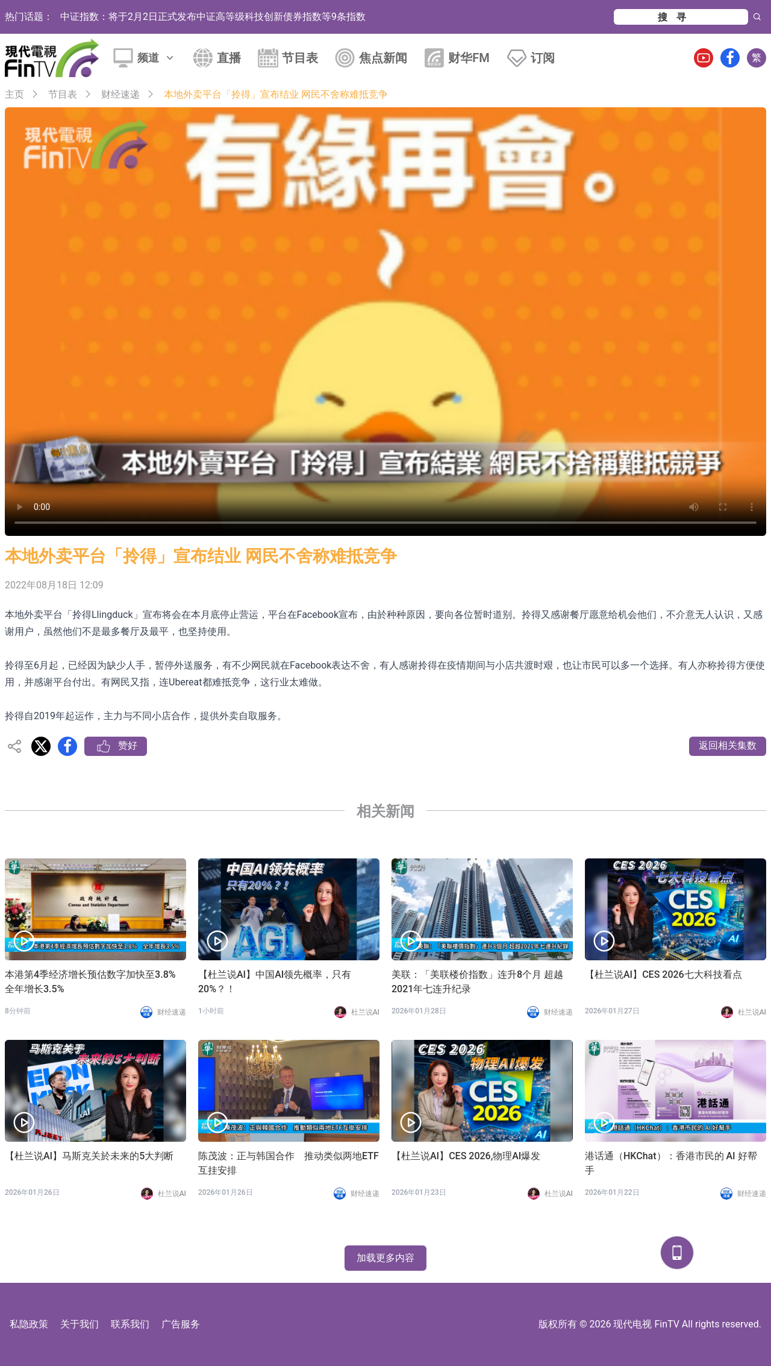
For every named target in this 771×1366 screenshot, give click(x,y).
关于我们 (79, 1324)
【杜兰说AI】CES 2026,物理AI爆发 (466, 1156)
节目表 (300, 58)
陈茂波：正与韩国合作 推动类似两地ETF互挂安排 (288, 1163)
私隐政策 (29, 1324)
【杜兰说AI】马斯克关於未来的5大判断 (89, 1156)
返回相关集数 (728, 745)
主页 (14, 94)
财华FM (469, 58)
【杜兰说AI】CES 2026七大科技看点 (663, 974)
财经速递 (120, 94)
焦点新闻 (383, 58)
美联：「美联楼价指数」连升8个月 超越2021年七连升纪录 (477, 982)
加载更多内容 (385, 1258)
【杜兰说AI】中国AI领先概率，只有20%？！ (274, 982)
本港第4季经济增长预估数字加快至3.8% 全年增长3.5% (95, 982)
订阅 (543, 58)
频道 (156, 57)
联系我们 (130, 1324)
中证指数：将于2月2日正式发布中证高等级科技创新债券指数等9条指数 (213, 16)
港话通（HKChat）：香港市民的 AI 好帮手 (671, 1163)
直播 (229, 58)
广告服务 (180, 1324)
